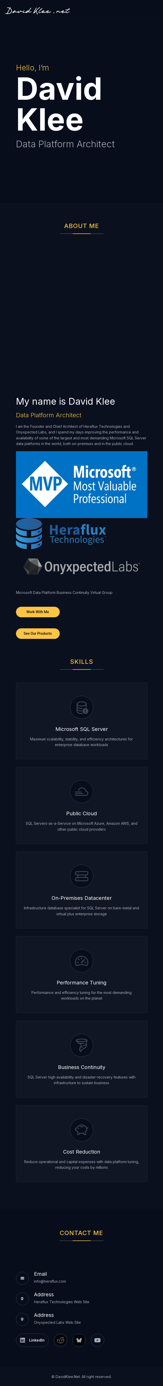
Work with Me (38, 612)
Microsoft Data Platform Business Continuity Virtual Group (64, 592)
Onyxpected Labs (31, 432)
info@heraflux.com (50, 1281)
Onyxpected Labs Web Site (57, 1322)
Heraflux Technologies (102, 426)
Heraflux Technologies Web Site (61, 1302)
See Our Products (38, 633)
